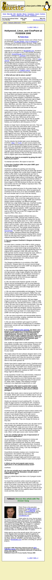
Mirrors (25, 14)
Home (4, 14)
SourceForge (8, 231)
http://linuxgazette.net (39, 20)
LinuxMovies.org (24, 515)
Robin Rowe (24, 37)
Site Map (19, 14)
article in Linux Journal (21, 330)
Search (37, 14)
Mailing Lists (20, 15)
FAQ (14, 14)
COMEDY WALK (25, 70)
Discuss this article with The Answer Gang (27, 500)
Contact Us (33, 15)
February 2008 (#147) (14, 22)
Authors (13, 15)
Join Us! (27, 15)
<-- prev (29, 27)
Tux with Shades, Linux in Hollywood (25, 41)
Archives (42, 14)
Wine (13, 143)
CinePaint (23, 56)
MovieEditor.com (29, 51)
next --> (35, 27)
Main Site (9, 14)
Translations (31, 14)
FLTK (20, 143)
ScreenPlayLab (17, 54)
